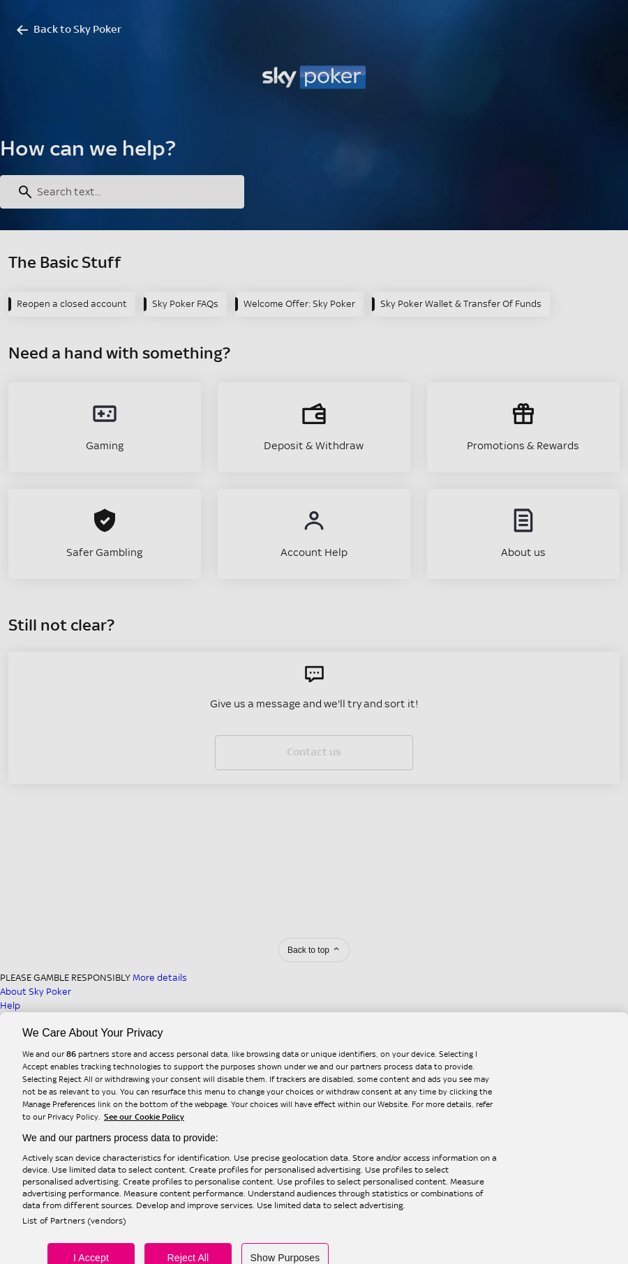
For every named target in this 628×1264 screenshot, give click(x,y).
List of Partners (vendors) (74, 1234)
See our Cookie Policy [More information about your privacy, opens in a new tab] (144, 1130)
